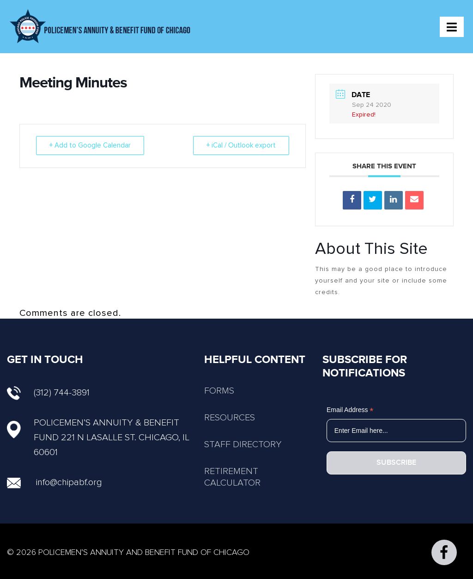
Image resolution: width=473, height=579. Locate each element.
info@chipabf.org (69, 482)
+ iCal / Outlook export (241, 145)
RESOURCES (229, 417)
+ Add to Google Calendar (90, 145)
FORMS (219, 390)
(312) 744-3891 (48, 392)
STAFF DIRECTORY (243, 444)
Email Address (350, 410)
